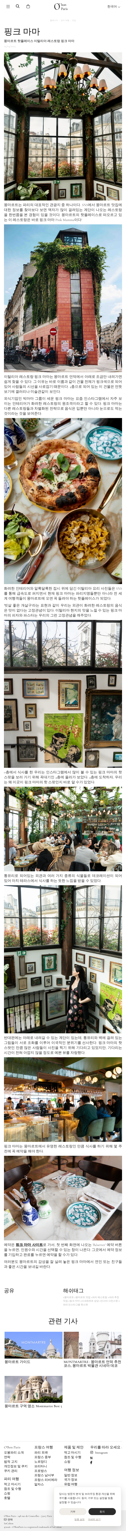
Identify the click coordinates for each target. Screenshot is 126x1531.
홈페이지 (54, 20)
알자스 (39, 1484)
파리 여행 (65, 20)
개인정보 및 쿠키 (16, 1466)
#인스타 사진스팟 (108, 1300)
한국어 (113, 7)
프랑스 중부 (42, 1457)
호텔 (7, 1498)
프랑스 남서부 (44, 1475)
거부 (73, 1511)
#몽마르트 (68, 1297)
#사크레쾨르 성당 (89, 1300)
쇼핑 (7, 1493)
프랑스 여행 (43, 1447)
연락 (7, 1457)
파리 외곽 (41, 1453)
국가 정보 (71, 1480)
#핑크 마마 (74, 1300)
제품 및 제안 (74, 1447)
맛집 (74, 20)
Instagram (99, 1453)
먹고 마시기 (12, 1484)
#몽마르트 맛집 (82, 1297)
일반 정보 (71, 1475)
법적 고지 (10, 1462)
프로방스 (40, 1471)
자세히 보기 (94, 1519)
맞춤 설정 (79, 1519)
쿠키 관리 (10, 1471)
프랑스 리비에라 (45, 1480)
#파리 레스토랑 (99, 1297)
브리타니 (40, 1466)
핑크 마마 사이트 (29, 1245)
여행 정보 (71, 1470)
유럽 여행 (71, 1484)
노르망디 (40, 1462)
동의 (102, 1511)
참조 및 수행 (12, 1489)
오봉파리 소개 (14, 1453)
